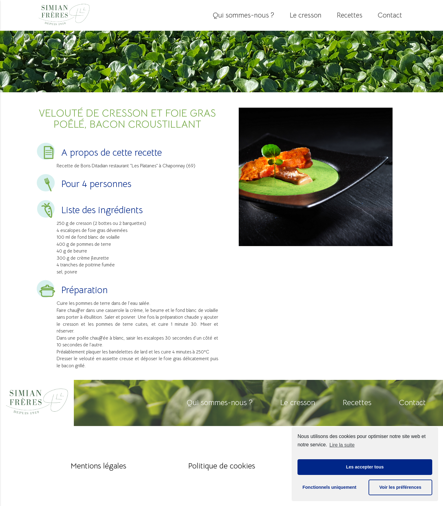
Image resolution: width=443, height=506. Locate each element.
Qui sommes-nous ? (243, 15)
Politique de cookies (221, 466)
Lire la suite (342, 445)
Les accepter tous (365, 466)
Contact (390, 15)
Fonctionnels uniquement (329, 487)
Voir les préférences (400, 487)
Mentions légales (98, 466)
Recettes (349, 15)
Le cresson (305, 15)
